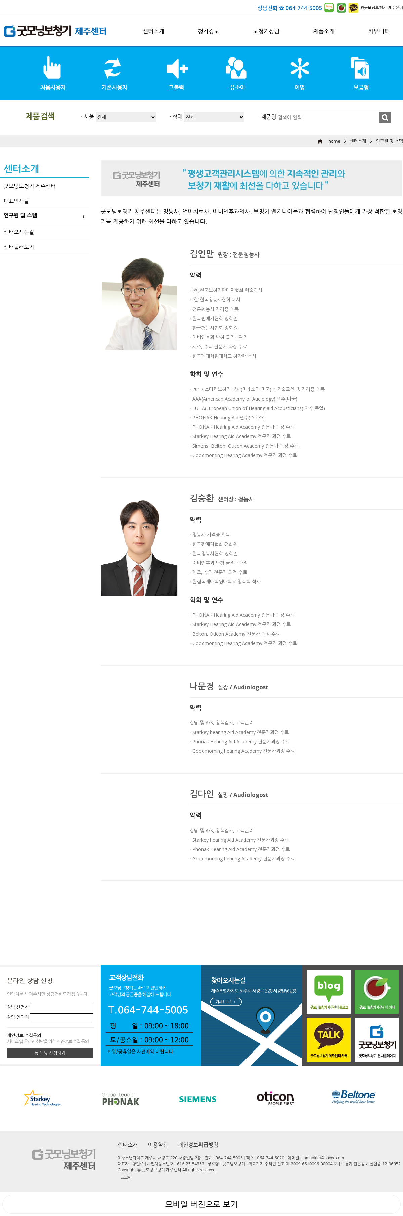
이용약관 (158, 1145)
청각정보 (208, 31)
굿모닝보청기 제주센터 (30, 186)
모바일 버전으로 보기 (201, 1204)
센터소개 (153, 31)
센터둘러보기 (19, 247)
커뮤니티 (379, 31)
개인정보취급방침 (198, 1145)
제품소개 (324, 31)
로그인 (126, 1178)
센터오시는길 (19, 232)
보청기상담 (266, 31)
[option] (208, 1098)
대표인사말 (16, 201)
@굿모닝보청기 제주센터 (381, 8)
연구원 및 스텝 (389, 141)
